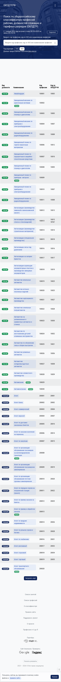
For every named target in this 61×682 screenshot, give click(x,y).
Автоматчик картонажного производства (23, 299)
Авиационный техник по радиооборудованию (22, 200)
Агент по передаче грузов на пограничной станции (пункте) (24, 490)
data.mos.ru (32, 51)
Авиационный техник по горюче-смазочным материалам (22, 144)
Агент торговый (19, 559)
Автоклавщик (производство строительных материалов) (24, 230)
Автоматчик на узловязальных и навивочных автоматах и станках (23, 320)
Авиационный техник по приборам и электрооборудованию (22, 189)
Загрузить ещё (30, 578)
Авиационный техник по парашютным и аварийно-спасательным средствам (23, 156)
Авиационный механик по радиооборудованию (23, 134)
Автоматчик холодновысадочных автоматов (21, 363)
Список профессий (30, 600)
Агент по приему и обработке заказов (24, 510)
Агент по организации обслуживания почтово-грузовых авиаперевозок (23, 478)
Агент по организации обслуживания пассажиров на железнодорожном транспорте (23, 451)
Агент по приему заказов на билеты (24, 501)
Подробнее (52, 32)
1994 (16, 49)
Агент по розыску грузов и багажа (23, 531)
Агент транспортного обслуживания (21, 567)
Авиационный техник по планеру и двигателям (22, 167)
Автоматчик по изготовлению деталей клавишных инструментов (23, 333)
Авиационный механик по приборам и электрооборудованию (23, 123)
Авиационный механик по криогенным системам (23, 101)
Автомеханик (19, 382)
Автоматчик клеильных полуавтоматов (22, 309)
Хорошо (54, 677)
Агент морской (19, 416)
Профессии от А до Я (30, 630)
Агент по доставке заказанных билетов (21, 424)
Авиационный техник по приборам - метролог (22, 176)
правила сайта (15, 678)
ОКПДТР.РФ (9, 5)
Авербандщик (19, 94)
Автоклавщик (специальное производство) (24, 239)
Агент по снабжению (21, 539)
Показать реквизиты (30, 661)
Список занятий (30, 594)
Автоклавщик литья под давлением (22, 248)
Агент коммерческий (21, 409)
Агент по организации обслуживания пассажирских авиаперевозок (24, 467)
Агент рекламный (20, 546)
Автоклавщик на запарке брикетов (23, 257)
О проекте (30, 624)
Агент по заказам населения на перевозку (24, 433)
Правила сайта (30, 612)
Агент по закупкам (20, 441)
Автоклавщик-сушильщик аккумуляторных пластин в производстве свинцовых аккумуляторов (23, 269)
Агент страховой (20, 553)
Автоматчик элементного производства (23, 374)
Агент (16, 396)
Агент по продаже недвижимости (20, 522)
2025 (22, 49)
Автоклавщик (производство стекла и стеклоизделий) (24, 221)
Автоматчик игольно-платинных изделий (21, 290)
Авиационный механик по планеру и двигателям (23, 113)
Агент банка (18, 402)
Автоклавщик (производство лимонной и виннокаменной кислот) (24, 210)
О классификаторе (30, 606)
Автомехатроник (20, 389)
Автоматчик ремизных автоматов (22, 353)
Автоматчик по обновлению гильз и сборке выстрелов (24, 344)
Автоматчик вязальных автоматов (22, 281)
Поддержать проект (30, 618)
